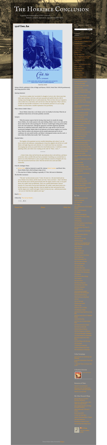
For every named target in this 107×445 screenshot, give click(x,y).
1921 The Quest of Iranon (80, 261)
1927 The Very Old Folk (80, 327)
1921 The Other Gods (79, 267)
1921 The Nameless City (80, 259)
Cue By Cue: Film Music (80, 415)
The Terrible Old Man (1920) (81, 166)
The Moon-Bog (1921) (79, 129)
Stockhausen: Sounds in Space (81, 421)
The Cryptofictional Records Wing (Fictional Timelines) (82, 406)
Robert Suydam (52, 168)
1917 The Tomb (78, 202)
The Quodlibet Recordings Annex (82, 423)
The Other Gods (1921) (80, 136)
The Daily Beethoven (79, 419)
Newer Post (18, 207)
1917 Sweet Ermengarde (80, 210)
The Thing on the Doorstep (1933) (82, 169)
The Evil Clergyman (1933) (81, 115)
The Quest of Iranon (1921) (81, 142)
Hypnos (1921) (78, 66)
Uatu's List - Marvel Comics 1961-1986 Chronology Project (82, 403)
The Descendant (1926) (80, 100)
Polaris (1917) (77, 79)
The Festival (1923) (79, 117)
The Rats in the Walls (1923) (81, 144)
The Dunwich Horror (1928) (81, 112)
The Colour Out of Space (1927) (82, 97)
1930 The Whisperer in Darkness (82, 331)
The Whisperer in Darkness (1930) (82, 183)
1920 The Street (78, 246)
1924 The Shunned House (80, 294)
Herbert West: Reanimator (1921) (82, 64)
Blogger (62, 441)
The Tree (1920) (78, 176)
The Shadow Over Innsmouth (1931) (83, 149)
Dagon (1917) (77, 52)
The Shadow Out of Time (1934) (82, 146)
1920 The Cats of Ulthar (80, 238)
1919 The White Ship (79, 225)
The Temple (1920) (79, 164)
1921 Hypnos (77, 274)
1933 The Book (78, 343)
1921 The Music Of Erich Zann (82, 270)
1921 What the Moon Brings (81, 276)
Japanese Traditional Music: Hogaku (83, 417)
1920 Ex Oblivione (79, 257)
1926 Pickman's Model (79, 309)
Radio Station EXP (79, 413)
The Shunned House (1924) (81, 151)
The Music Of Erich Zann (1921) (82, 132)
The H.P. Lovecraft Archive (81, 386)
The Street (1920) (78, 162)
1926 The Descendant (79, 303)
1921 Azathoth (77, 278)
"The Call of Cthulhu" (27, 198)
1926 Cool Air (77, 305)
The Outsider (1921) (79, 138)
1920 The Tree (77, 236)
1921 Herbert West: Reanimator (82, 272)
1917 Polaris (77, 212)
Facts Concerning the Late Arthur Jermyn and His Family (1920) (82, 57)
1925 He (76, 299)
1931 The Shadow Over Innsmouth (82, 335)
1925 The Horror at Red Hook (81, 297)
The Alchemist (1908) (79, 83)
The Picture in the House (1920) (82, 140)
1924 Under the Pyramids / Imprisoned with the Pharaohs (81, 292)
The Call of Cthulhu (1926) (81, 90)
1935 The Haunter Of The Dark (82, 349)
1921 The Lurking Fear (80, 282)
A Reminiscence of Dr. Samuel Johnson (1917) (81, 38)
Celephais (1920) (78, 48)
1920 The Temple (78, 240)
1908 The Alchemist (79, 200)
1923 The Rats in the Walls (80, 285)
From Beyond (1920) (79, 60)
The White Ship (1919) (80, 185)
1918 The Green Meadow (80, 214)
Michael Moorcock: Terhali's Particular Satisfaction (81, 399)
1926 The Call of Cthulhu (80, 307)
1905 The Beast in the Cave (81, 198)
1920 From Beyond (79, 250)
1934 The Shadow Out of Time (81, 347)
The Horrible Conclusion (51, 9)
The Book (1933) (78, 87)
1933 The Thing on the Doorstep (82, 341)
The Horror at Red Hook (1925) (82, 123)
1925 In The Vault (78, 301)
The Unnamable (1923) (80, 179)
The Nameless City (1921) (80, 134)
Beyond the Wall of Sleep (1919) (82, 45)
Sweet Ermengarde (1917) (80, 81)
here (20, 194)
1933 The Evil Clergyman (80, 345)
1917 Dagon (77, 204)
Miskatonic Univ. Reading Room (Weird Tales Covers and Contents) (82, 388)
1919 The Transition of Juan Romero (83, 223)
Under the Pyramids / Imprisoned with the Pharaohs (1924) (82, 188)
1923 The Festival (78, 289)
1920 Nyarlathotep (78, 253)
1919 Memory (77, 218)
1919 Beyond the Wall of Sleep (81, 216)
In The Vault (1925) (79, 68)
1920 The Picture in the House (81, 255)
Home (43, 207)
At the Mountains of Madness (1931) (83, 41)
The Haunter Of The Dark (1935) (82, 121)
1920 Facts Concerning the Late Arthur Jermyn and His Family (82, 243)
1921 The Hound (78, 280)
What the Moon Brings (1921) (81, 191)
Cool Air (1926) (78, 50)
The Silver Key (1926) (79, 153)
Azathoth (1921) (78, 43)
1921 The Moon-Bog (79, 263)
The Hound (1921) (78, 125)
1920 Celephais (78, 248)
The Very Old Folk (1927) (80, 181)
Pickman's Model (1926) (80, 77)
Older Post (67, 207)
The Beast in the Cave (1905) (81, 85)
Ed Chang (84, 428)
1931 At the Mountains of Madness (82, 333)
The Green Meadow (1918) (81, 119)
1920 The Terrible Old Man (81, 234)
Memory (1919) (78, 70)
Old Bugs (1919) (78, 75)
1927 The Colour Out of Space (81, 324)
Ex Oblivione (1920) (79, 54)
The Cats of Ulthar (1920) (80, 95)
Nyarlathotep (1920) (79, 72)
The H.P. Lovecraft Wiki (80, 391)
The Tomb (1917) (78, 171)
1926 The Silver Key (79, 319)
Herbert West (21, 168)
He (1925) (76, 62)
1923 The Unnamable (79, 287)
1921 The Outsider (78, 265)
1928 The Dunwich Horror (80, 329)
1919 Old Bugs (78, 220)
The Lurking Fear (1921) (80, 127)
